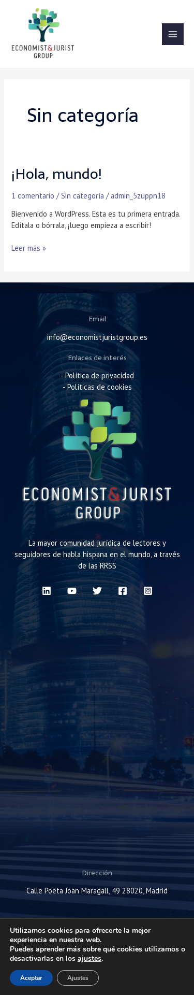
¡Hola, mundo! (56, 174)
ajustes (89, 958)
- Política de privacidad (97, 375)
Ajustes (77, 978)
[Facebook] (122, 590)
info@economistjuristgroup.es (97, 337)
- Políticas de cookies (97, 387)
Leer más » (28, 248)
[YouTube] (72, 590)
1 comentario (32, 196)
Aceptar (31, 978)
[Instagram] (148, 590)
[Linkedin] (46, 590)
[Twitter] (97, 590)
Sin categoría (82, 196)
